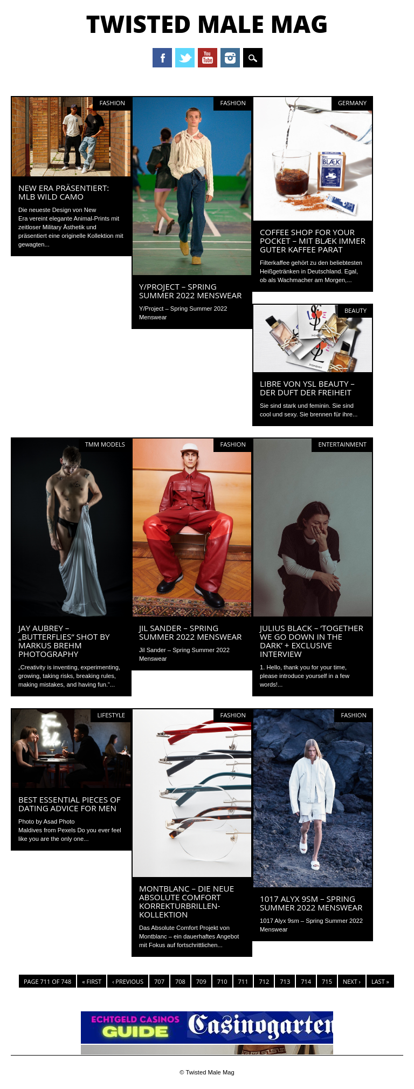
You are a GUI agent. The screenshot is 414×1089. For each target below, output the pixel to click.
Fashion (112, 103)
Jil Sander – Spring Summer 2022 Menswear (190, 632)
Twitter (185, 57)
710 (222, 981)
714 (306, 981)
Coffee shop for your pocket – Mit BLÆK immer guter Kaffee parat (312, 241)
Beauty (355, 310)
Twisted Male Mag (207, 24)
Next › (352, 981)
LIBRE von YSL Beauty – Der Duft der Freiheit (307, 388)
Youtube (207, 57)
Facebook (162, 57)
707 (159, 981)
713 (285, 981)
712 (264, 981)
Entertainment (342, 444)
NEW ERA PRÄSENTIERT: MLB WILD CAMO (63, 192)
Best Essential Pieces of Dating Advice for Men (69, 803)
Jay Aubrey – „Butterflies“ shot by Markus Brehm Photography (64, 640)
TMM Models (105, 444)
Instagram (230, 57)
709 (201, 981)
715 (327, 981)
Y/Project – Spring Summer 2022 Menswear (190, 290)
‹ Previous (127, 981)
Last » (380, 981)
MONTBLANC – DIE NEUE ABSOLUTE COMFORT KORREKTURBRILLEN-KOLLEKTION (186, 901)
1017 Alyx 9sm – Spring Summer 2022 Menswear (311, 903)
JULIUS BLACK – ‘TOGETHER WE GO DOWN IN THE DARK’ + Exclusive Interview (311, 640)
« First (91, 981)
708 (180, 981)
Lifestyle (111, 715)
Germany (352, 103)
